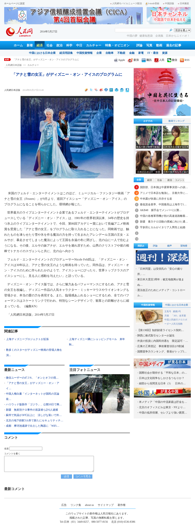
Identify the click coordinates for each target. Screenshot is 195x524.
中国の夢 (132, 35)
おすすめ (148, 121)
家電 (141, 53)
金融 (131, 53)
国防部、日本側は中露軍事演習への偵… (164, 187)
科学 (69, 45)
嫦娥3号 (177, 311)
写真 (149, 45)
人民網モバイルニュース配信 (126, 3)
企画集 (159, 35)
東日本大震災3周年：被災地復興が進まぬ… (160, 282)
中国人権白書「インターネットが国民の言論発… (32, 396)
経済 (40, 45)
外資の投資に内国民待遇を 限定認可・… (162, 340)
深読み (140, 245)
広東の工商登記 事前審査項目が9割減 (160, 346)
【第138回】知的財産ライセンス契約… (160, 330)
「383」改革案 (178, 315)
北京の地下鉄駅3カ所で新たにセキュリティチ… (34, 420)
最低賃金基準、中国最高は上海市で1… (163, 204)
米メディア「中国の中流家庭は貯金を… (163, 402)
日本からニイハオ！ (178, 35)
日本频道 (183, 3)
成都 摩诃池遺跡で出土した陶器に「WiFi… (32, 425)
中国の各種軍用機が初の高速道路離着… (164, 215)
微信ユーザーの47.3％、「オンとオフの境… (32, 377)
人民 (159, 60)
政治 (59, 45)
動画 (159, 45)
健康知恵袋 (146, 35)
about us (89, 505)
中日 (79, 45)
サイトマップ (106, 505)
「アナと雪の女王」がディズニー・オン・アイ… (32, 386)
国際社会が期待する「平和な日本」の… (163, 372)
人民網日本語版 (14, 65)
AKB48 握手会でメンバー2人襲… (161, 210)
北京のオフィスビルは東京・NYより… (162, 407)
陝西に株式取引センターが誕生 (156, 335)
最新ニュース (14, 370)
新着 (30, 45)
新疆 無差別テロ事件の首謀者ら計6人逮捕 (32, 409)
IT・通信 (152, 53)
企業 (99, 53)
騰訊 (147, 60)
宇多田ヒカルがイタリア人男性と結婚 (162, 227)
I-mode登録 (152, 3)
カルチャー (93, 45)
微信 (172, 60)
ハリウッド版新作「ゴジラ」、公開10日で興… (34, 404)
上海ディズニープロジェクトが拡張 (27, 339)
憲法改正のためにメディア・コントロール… (161, 293)
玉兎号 (167, 311)
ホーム (18, 45)
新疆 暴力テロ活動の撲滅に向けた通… (164, 221)
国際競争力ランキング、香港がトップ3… (162, 351)
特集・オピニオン (117, 45)
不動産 (121, 53)
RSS (184, 60)
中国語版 (168, 3)
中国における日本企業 (42, 53)
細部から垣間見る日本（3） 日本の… (162, 383)
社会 (49, 45)
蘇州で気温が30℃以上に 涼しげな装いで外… (34, 415)
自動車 (109, 53)
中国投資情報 (85, 53)
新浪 (133, 60)
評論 (139, 45)
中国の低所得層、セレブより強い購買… (163, 412)
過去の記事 (173, 45)
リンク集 (75, 505)
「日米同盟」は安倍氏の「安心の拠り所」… (160, 271)
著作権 (121, 505)
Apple (119, 60)
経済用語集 (66, 53)
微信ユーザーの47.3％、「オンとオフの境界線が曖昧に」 (42, 59)
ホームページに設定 (14, 3)
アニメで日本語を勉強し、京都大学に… (164, 193)
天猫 (166, 315)
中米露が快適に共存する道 (156, 198)
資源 (164, 53)
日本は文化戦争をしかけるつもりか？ (161, 378)
